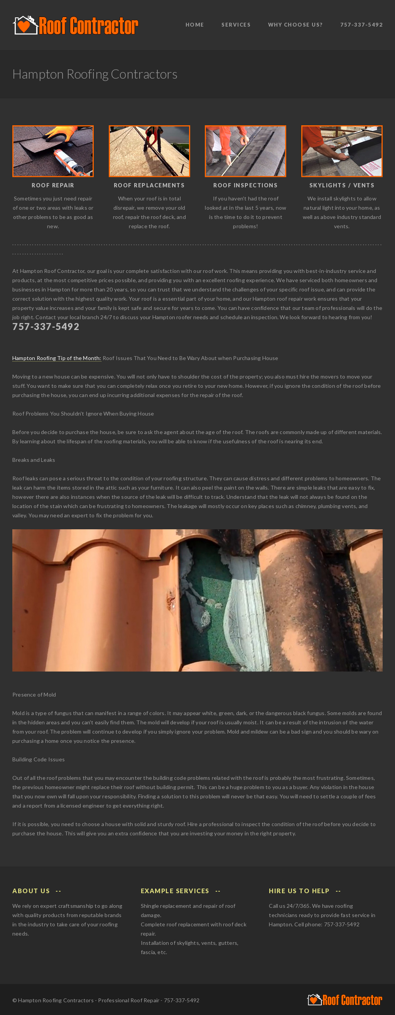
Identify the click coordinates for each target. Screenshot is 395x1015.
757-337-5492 (361, 25)
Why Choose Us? (295, 25)
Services (236, 25)
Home (195, 25)
